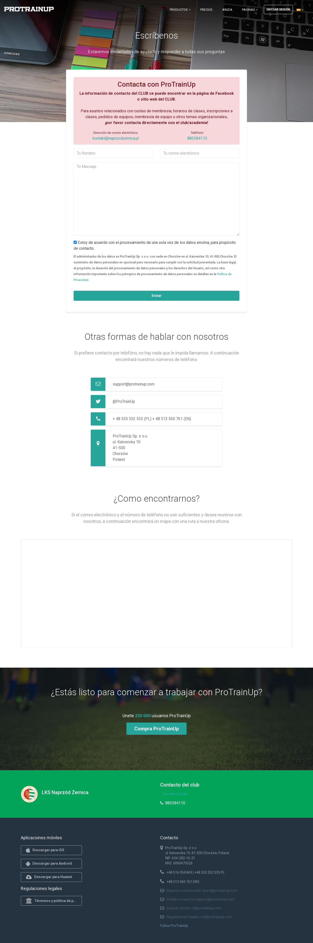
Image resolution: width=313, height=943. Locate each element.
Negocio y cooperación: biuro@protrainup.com (202, 890)
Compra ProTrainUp (156, 729)
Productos (180, 9)
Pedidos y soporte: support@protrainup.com (201, 899)
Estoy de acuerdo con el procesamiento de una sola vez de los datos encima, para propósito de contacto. (155, 245)
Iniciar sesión (278, 9)
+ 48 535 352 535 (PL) (132, 418)
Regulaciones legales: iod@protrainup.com (199, 917)
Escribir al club (175, 794)
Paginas (250, 9)
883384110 (197, 138)
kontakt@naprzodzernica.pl (116, 138)
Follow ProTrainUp (174, 926)
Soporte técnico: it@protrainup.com (194, 908)
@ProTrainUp (124, 401)
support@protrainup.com (134, 384)
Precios (206, 9)
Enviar (157, 296)
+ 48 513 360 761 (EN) (171, 418)
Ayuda (227, 9)
